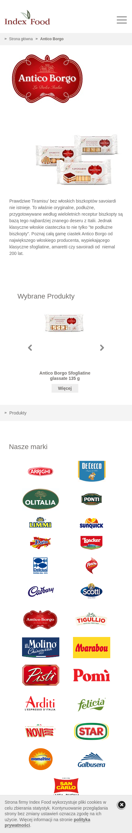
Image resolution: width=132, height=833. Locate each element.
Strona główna (21, 39)
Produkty (17, 412)
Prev (30, 347)
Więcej (65, 388)
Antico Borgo (52, 39)
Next (102, 347)
